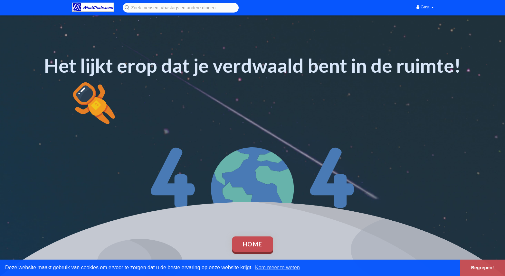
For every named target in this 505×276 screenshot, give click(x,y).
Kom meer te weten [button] (277, 267)
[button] (180, 7)
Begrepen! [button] (482, 267)
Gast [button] (425, 7)
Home (252, 244)
